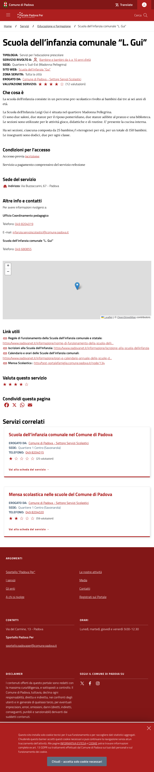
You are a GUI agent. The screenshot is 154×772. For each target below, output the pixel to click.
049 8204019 (24, 223)
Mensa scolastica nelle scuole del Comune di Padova (60, 494)
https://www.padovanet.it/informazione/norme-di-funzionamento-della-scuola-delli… (58, 343)
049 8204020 (35, 512)
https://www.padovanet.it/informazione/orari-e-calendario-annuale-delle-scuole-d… (57, 358)
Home (8, 26)
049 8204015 (35, 452)
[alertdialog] (77, 747)
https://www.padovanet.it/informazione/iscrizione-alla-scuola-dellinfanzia (101, 348)
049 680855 (23, 249)
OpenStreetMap (126, 317)
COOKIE (93, 743)
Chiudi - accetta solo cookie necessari (77, 761)
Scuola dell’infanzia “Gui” (35, 69)
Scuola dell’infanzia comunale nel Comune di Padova (61, 434)
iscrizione (32, 156)
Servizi (24, 26)
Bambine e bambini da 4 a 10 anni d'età (65, 59)
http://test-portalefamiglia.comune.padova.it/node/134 (69, 363)
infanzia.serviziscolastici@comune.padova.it (41, 232)
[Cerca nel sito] (145, 15)
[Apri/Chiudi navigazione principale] (8, 14)
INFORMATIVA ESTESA (73, 743)
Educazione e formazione (54, 26)
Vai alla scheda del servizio (27, 469)
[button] (40, 83)
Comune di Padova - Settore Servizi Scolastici (52, 79)
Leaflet (107, 317)
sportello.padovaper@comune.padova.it (31, 645)
